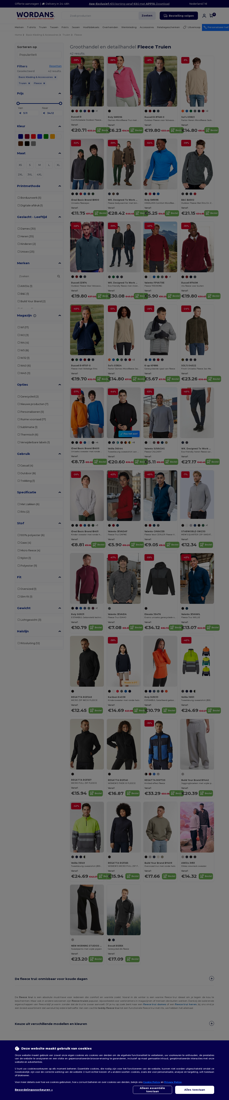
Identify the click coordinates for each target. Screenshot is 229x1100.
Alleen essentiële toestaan (152, 1090)
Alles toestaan (194, 1089)
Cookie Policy (151, 1082)
